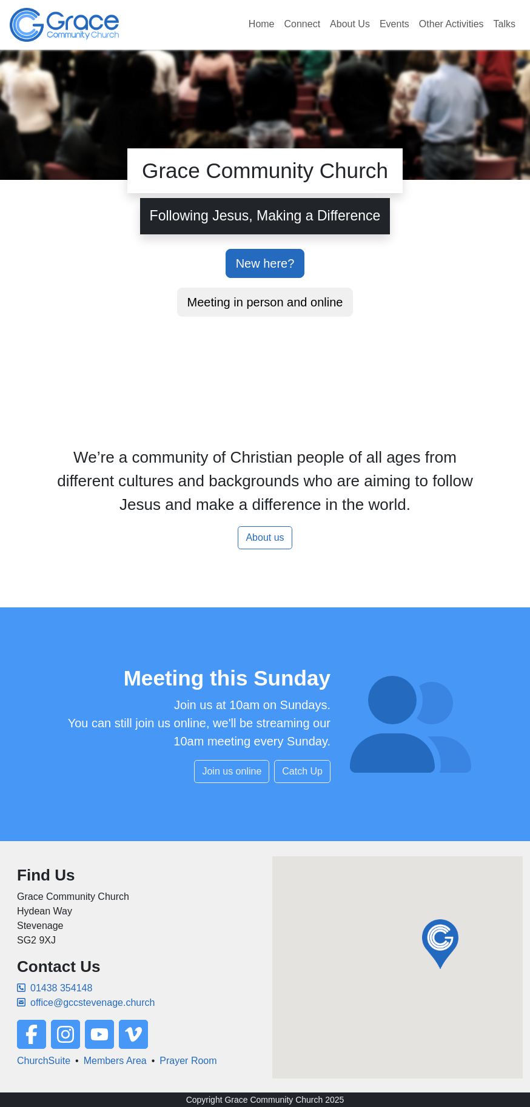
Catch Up (302, 771)
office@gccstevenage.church (86, 1002)
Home (262, 24)
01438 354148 (54, 988)
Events (394, 24)
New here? (265, 263)
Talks (504, 24)
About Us (350, 24)
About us (265, 537)
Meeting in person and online (265, 302)
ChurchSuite (43, 1061)
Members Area (115, 1061)
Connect (302, 24)
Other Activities (451, 24)
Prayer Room (187, 1061)
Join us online (231, 771)
